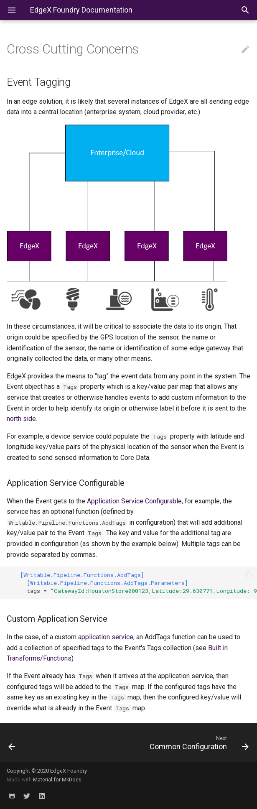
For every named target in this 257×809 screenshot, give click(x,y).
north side (21, 419)
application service (105, 637)
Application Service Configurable (134, 501)
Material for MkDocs (57, 779)
